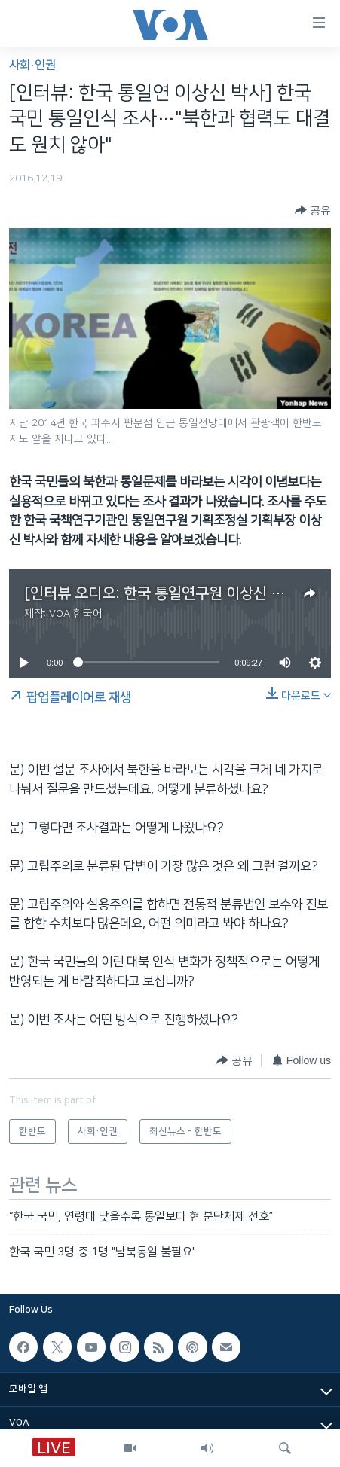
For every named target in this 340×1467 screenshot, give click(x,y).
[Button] (313, 211)
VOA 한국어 (76, 614)
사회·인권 (32, 65)
